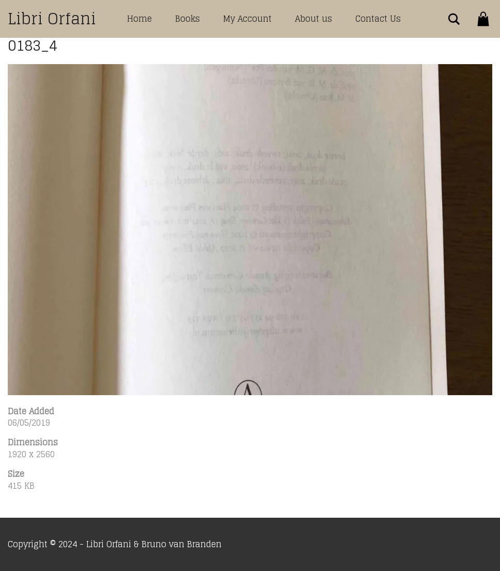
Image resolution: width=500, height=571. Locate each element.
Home (139, 18)
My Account (247, 18)
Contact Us (378, 18)
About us (313, 18)
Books (187, 18)
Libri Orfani (52, 19)
